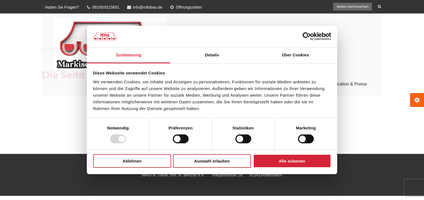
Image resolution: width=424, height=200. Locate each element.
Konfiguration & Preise (345, 84)
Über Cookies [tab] (295, 54)
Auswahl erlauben (212, 161)
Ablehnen (131, 161)
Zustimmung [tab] (128, 54)
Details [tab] (212, 54)
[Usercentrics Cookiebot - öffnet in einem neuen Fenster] (306, 36)
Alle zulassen (292, 161)
